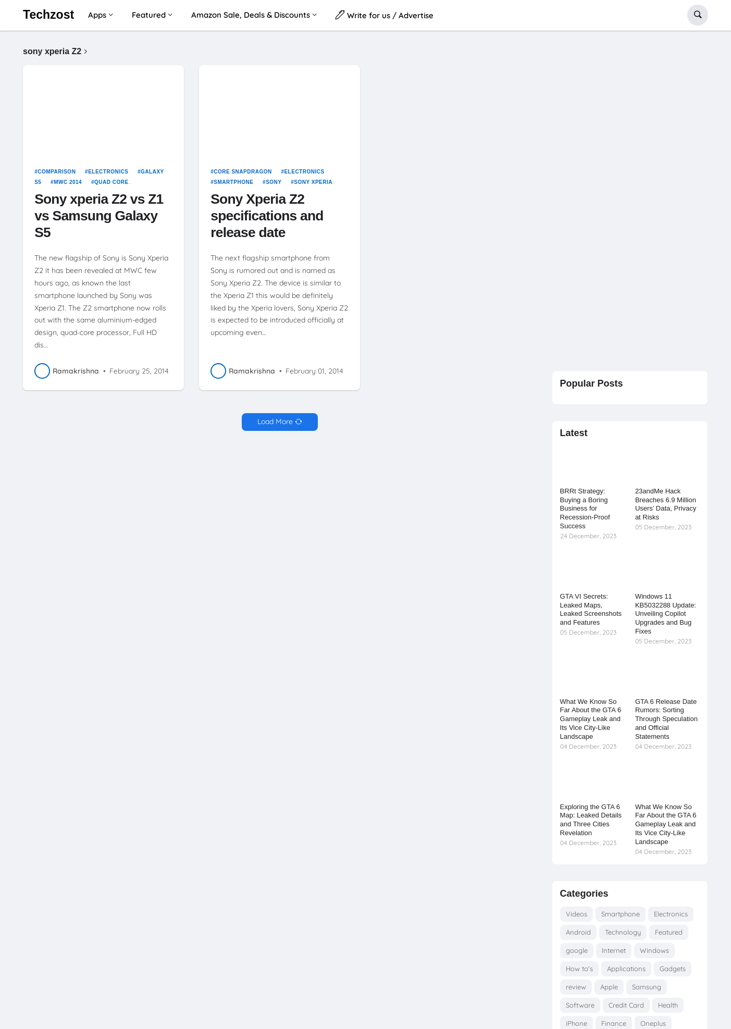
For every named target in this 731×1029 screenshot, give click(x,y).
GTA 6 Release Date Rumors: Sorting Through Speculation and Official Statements (666, 719)
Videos (576, 914)
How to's (579, 968)
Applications (626, 968)
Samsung (646, 987)
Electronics (108, 172)
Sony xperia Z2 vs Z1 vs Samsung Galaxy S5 (98, 215)
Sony (273, 182)
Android (578, 932)
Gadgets (673, 968)
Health (668, 1005)
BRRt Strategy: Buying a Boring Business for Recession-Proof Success (585, 508)
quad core (111, 182)
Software (580, 1005)
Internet (614, 950)
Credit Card (626, 1005)
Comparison (57, 172)
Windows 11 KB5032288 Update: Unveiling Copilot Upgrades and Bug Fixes (665, 614)
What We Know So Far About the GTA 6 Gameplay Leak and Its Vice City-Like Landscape (591, 719)
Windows (654, 950)
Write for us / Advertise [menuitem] (384, 15)
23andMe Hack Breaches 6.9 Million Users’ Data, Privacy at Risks (665, 504)
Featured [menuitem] (149, 15)
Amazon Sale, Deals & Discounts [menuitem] (250, 15)
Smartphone (233, 182)
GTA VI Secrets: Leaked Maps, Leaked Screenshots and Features (591, 609)
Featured (669, 932)
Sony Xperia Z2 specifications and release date (266, 215)
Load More (275, 421)
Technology (623, 932)
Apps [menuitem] (97, 15)
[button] (697, 15)
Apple (609, 987)
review (576, 987)
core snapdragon (242, 172)
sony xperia (313, 182)
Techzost (48, 14)
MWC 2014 (68, 182)
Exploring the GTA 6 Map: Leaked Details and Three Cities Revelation (591, 820)
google (577, 950)
